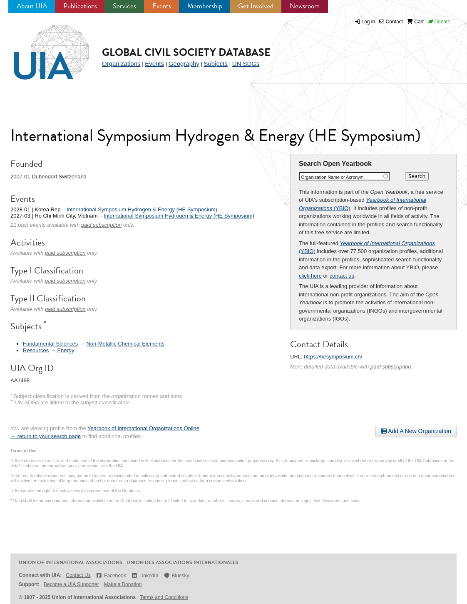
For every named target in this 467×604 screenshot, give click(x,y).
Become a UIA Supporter (71, 584)
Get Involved (255, 6)
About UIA (32, 6)
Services (124, 6)
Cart (415, 22)
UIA (41, 47)
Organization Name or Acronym (332, 177)
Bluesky (176, 575)
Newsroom (305, 6)
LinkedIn (145, 575)
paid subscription (390, 366)
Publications (80, 6)
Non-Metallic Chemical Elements (125, 344)
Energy (65, 350)
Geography (184, 63)
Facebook (111, 575)
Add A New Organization (416, 431)
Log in (368, 22)
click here (310, 276)
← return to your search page (45, 436)
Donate (439, 22)
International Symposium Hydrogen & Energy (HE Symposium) (142, 209)
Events (161, 6)
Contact (391, 22)
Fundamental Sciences (50, 344)
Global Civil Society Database (186, 52)
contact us (342, 276)
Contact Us (78, 575)
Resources (36, 350)
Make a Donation (123, 584)
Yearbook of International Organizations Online (143, 428)
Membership (204, 6)
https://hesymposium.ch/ (333, 356)
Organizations (121, 63)
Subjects (216, 63)
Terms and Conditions (164, 597)
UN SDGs (246, 63)
